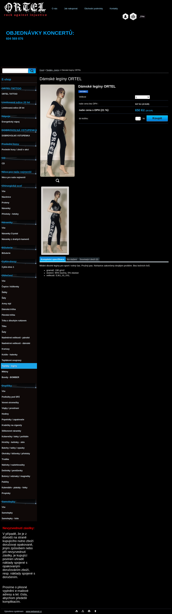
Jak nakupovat (70, 8)
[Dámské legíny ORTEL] (57, 135)
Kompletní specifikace (52, 259)
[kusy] (138, 118)
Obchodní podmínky (93, 8)
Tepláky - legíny (52, 70)
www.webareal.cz (34, 611)
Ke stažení (72, 259)
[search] (31, 70)
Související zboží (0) (89, 259)
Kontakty (114, 8)
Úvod (42, 70)
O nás (54, 8)
